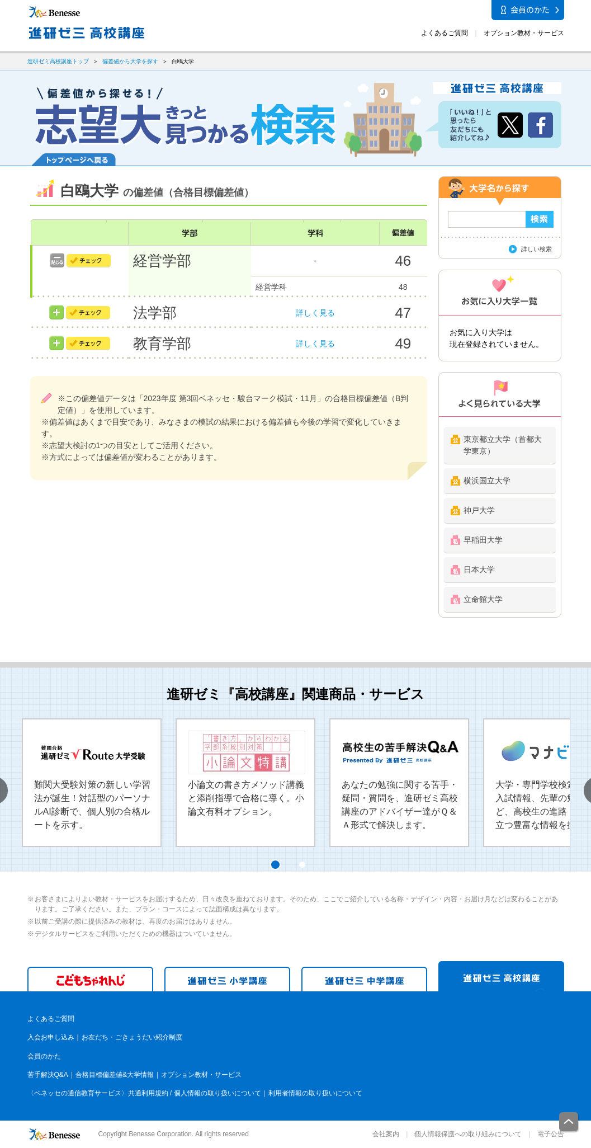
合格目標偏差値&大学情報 (114, 1075)
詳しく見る (315, 312)
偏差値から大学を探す (130, 61)
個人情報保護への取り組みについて (468, 1134)
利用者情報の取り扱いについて (315, 1093)
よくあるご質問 (444, 33)
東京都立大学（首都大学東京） (503, 445)
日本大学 (479, 569)
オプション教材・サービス (524, 33)
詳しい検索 (536, 249)
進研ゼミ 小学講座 (227, 979)
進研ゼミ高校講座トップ (58, 61)
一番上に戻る (569, 1122)
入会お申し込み (50, 1037)
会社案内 (385, 1134)
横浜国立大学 (487, 480)
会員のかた (44, 1056)
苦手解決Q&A (47, 1075)
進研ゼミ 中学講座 (364, 979)
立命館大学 (483, 599)
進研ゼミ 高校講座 (501, 976)
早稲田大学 (483, 539)
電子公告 (550, 1134)
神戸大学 (479, 510)
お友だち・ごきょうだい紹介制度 (132, 1037)
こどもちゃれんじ (90, 979)
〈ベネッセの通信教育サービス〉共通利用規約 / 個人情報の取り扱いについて (144, 1093)
